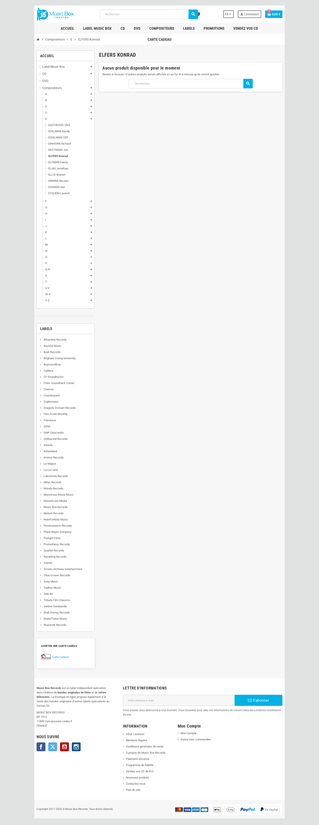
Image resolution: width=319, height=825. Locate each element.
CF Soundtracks (45, 377)
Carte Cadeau (52, 657)
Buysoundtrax (44, 364)
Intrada (40, 445)
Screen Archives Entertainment (54, 569)
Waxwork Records (47, 625)
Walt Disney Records (48, 612)
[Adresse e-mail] (179, 700)
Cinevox (40, 389)
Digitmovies (43, 401)
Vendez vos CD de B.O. (137, 767)
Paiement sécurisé (135, 754)
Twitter (45, 742)
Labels (38, 328)
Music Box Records (47, 507)
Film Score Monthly (47, 414)
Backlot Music (44, 345)
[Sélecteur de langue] (235, 14)
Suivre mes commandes (196, 735)
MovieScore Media (47, 501)
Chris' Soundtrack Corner (51, 383)
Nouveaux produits (134, 773)
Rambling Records (47, 556)
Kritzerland (42, 451)
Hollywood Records (47, 439)
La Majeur (41, 463)
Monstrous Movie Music (50, 494)
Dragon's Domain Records (51, 408)
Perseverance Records (49, 525)
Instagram (68, 742)
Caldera (40, 370)
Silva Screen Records (48, 575)
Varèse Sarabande (47, 606)
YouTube (56, 742)
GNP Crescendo (45, 432)
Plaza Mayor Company (49, 532)
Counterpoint (43, 395)
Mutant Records (45, 513)
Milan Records (44, 482)
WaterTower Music (47, 618)
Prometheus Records (48, 544)
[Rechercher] (148, 14)
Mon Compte (189, 728)
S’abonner (264, 700)
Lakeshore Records (47, 476)
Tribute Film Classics (48, 600)
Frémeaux (41, 420)
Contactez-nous (133, 779)
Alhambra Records (47, 339)
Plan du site (130, 785)
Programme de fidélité (137, 760)
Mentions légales (134, 736)
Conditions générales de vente (142, 742)
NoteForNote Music (47, 519)
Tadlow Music (44, 587)
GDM (38, 426)
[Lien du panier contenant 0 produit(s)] (281, 14)
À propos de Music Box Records (143, 748)
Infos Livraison (132, 729)
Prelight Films (44, 538)
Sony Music (43, 581)
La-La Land (42, 470)
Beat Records (44, 352)
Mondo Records (45, 488)
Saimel (40, 563)
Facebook (33, 742)
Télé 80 (40, 594)
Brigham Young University (51, 358)
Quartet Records (45, 550)
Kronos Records (45, 457)
